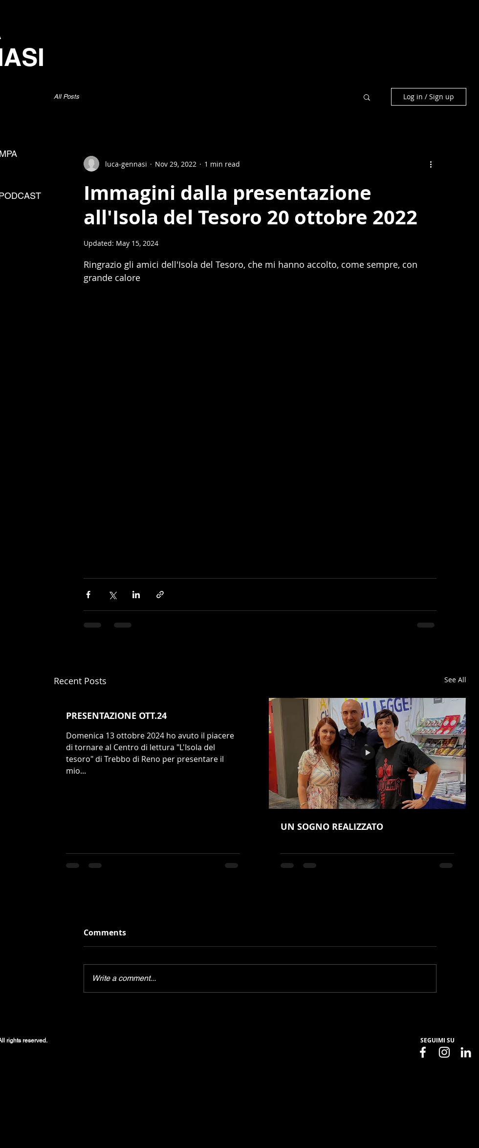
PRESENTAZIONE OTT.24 (116, 716)
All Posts (66, 96)
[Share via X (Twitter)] (112, 594)
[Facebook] (422, 1052)
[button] (366, 97)
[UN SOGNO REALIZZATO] (367, 753)
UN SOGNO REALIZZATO (332, 827)
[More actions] (430, 164)
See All (455, 679)
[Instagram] (444, 1052)
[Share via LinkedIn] (136, 594)
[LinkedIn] (465, 1052)
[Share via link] (160, 594)
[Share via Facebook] (88, 594)
